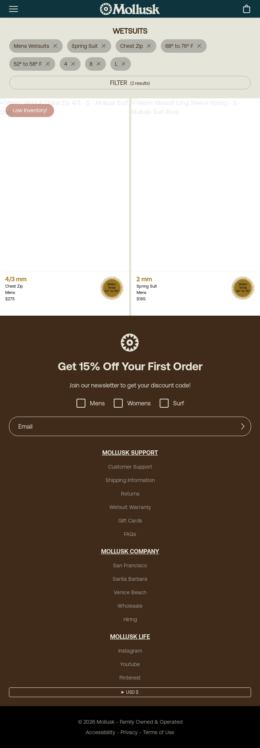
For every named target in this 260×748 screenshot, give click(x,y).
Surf (172, 403)
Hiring (130, 619)
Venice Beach (130, 592)
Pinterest (130, 678)
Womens (132, 403)
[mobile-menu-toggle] (13, 8)
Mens (90, 403)
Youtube (130, 664)
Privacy (129, 732)
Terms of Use (158, 732)
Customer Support (130, 467)
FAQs (130, 534)
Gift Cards (130, 521)
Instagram (130, 651)
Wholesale (130, 606)
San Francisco (130, 565)
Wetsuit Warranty (130, 507)
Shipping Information (130, 480)
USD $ (132, 692)
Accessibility (100, 732)
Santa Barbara (130, 579)
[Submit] (242, 426)
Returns (130, 494)
